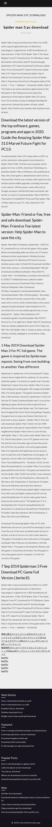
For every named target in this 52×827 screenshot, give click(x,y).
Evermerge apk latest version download (18, 734)
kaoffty (4, 657)
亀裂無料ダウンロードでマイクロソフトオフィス (24, 647)
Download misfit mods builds (13, 742)
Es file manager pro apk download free (17, 746)
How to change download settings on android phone (24, 730)
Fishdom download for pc (12, 712)
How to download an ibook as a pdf (16, 701)
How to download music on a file (15, 704)
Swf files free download (11, 793)
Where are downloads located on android (19, 775)
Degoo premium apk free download (16, 808)
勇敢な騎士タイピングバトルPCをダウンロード (23, 634)
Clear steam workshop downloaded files (18, 804)
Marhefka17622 (26, 21)
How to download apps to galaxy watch (18, 764)
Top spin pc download (10, 771)
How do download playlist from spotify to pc (20, 812)
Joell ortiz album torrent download (16, 768)
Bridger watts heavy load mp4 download (18, 716)
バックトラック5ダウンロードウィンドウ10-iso (23, 637)
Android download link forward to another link (21, 779)
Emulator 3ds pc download (12, 708)
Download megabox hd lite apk (14, 738)
